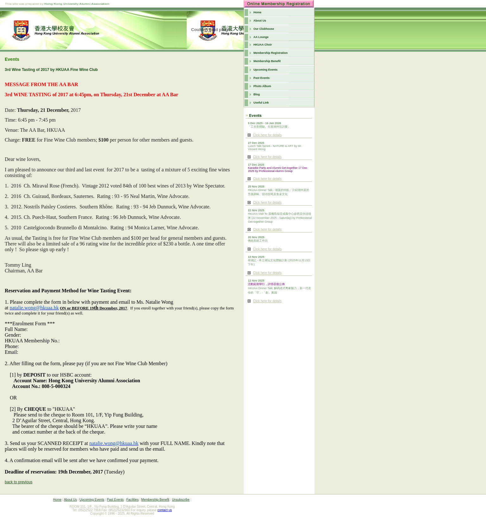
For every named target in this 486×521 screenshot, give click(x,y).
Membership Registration (270, 52)
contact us (165, 510)
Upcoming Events (265, 69)
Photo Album (262, 86)
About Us (259, 20)
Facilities (132, 499)
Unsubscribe (181, 499)
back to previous (18, 482)
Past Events (261, 77)
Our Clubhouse (263, 28)
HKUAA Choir (262, 44)
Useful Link (261, 102)
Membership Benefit (267, 61)
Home (257, 12)
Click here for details (267, 135)
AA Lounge (261, 37)
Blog (256, 94)
